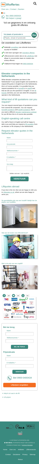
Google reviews (27, 445)
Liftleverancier (31, 449)
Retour (20, 459)
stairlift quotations (24, 110)
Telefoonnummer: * (13, 150)
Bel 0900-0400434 (19, 378)
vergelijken (15, 47)
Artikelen (21, 449)
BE (3, 13)
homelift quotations (8, 110)
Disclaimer (16, 454)
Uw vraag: (10, 164)
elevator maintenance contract (26, 112)
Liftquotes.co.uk (8, 192)
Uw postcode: (11, 144)
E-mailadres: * (11, 157)
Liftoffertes (30, 56)
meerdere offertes (28, 53)
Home (5, 449)
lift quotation (29, 124)
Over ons (12, 449)
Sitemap (32, 454)
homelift (21, 88)
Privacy (24, 454)
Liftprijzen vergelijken (19, 385)
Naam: (9, 137)
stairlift (29, 88)
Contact (8, 454)
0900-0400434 (15, 16)
